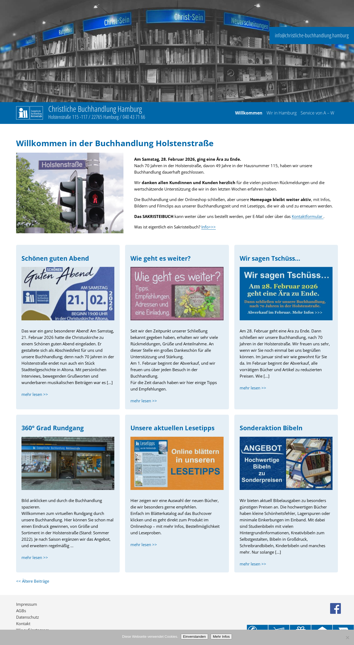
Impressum (26, 604)
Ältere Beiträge (32, 581)
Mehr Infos (221, 637)
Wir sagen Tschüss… (270, 258)
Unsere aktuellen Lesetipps (172, 428)
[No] (347, 637)
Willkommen (248, 113)
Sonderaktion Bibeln (271, 428)
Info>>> (208, 227)
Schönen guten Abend (55, 258)
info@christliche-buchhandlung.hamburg (312, 35)
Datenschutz (27, 617)
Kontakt (23, 623)
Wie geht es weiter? (160, 258)
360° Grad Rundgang (52, 428)
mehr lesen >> (34, 394)
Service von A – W (317, 113)
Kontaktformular (307, 216)
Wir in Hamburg (282, 113)
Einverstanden (194, 637)
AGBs (21, 610)
